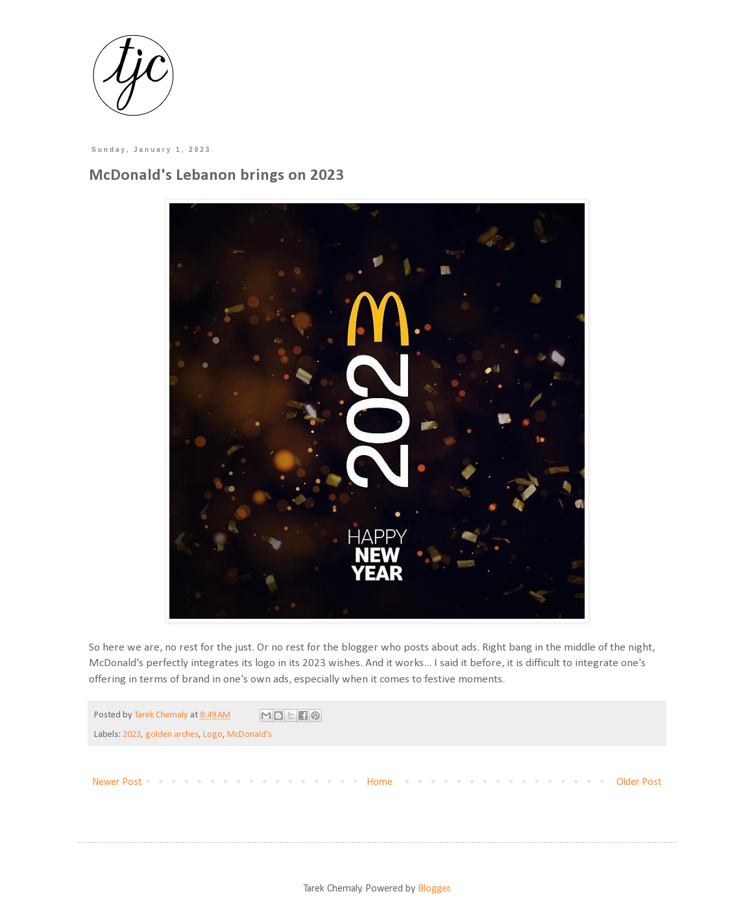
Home (380, 782)
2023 (132, 735)
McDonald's (249, 735)
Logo (213, 735)
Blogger (434, 889)
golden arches (172, 735)
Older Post (639, 782)
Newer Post (117, 782)
